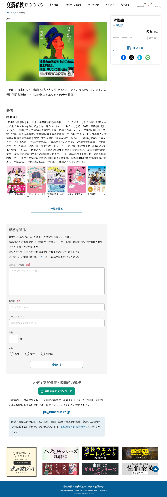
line (147, 57)
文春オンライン (80, 490)
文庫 (15, 12)
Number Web (92, 490)
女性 (32, 353)
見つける (125, 4)
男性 (16, 353)
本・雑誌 (53, 4)
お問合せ (99, 486)
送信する (57, 364)
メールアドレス (16, 316)
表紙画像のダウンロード (58, 391)
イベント (110, 4)
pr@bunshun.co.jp (56, 412)
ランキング (93, 4)
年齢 (11, 332)
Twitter (131, 57)
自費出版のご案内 (83, 486)
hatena (139, 57)
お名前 (12, 300)
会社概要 (67, 486)
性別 (11, 348)
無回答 (49, 353)
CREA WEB (103, 490)
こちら (42, 256)
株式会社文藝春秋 (66, 490)
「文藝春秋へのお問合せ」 (73, 426)
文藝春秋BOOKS (24, 5)
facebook (123, 57)
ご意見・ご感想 (16, 264)
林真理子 (118, 25)
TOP (8, 12)
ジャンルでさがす (73, 4)
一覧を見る (57, 208)
